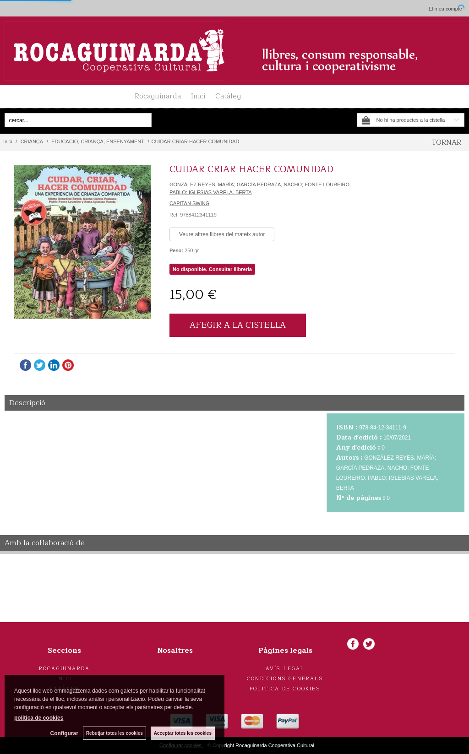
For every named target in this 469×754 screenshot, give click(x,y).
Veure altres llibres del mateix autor (222, 234)
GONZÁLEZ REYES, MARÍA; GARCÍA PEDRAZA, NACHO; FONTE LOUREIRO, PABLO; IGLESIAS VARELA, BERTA (260, 188)
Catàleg (228, 96)
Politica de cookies (285, 688)
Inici (198, 96)
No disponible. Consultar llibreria (212, 269)
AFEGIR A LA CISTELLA (238, 325)
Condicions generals (285, 678)
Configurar (64, 733)
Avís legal (285, 668)
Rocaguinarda (158, 96)
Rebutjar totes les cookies (114, 733)
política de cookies (38, 718)
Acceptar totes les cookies (183, 733)
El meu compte (445, 8)
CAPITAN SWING (189, 203)
